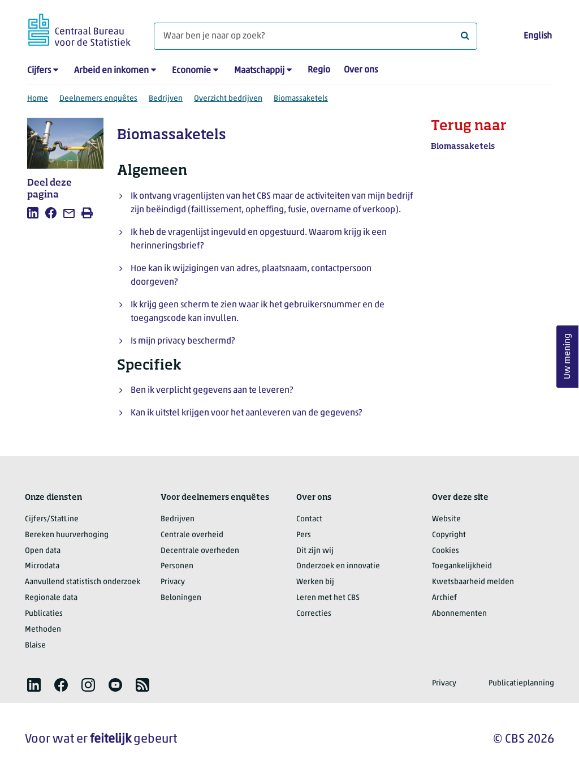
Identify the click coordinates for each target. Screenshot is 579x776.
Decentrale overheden (200, 551)
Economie (191, 70)
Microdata (42, 566)
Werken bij (315, 582)
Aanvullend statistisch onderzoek (82, 582)
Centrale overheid (192, 535)
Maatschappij (259, 70)
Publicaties (44, 614)
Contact (309, 519)
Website (446, 519)
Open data (43, 551)
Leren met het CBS (328, 598)
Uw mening (567, 356)
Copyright (449, 535)
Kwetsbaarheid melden (473, 582)
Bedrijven (166, 98)
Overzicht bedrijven (228, 98)
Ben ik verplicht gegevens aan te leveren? (212, 390)
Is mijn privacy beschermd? (183, 341)
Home (37, 98)
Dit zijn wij (315, 551)
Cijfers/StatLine (52, 519)
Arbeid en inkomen (111, 70)
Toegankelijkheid (462, 566)
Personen (177, 566)
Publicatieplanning (521, 683)
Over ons (361, 70)
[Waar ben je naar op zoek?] (315, 36)
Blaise (35, 645)
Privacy (173, 582)
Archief (444, 598)
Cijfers (39, 70)
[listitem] (33, 213)
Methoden (43, 629)
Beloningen (181, 598)
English (538, 36)
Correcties (313, 614)
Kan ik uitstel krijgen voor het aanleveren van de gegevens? (246, 413)
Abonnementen (459, 614)
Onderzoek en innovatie (338, 566)
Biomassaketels (301, 98)
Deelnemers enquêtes (98, 98)
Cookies (445, 551)
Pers (303, 535)
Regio (319, 70)
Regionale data (51, 598)
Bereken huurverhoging (67, 535)
